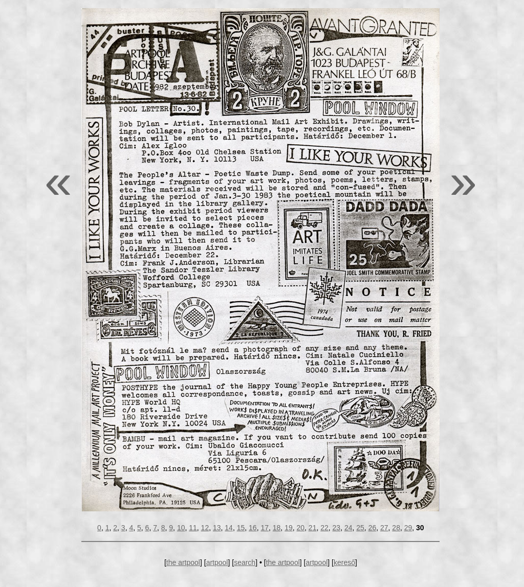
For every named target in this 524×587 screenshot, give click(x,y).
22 (324, 528)
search (244, 562)
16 (253, 528)
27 (384, 528)
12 (205, 528)
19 (289, 528)
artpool (217, 562)
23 (337, 528)
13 (217, 528)
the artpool (183, 562)
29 (408, 528)
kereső (344, 562)
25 (360, 528)
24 (348, 528)
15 (241, 528)
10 (181, 528)
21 (313, 528)
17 (264, 528)
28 (396, 528)
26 (372, 528)
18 (277, 528)
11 (193, 528)
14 (229, 528)
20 (300, 528)
